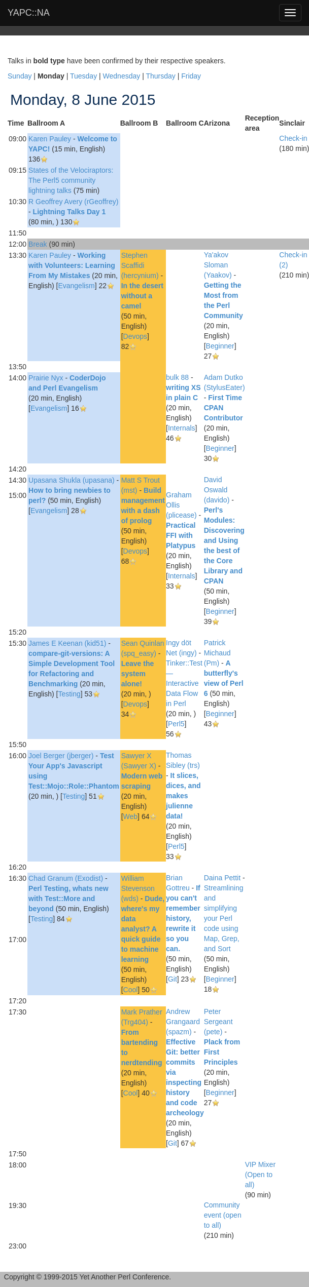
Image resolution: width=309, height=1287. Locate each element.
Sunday (19, 76)
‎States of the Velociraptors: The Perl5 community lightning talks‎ (70, 180)
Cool (130, 990)
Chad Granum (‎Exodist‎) (65, 878)
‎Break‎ (37, 244)
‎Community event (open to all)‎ (223, 1215)
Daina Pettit (222, 878)
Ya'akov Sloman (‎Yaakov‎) (218, 265)
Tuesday (83, 76)
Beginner (220, 346)
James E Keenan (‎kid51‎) (67, 643)
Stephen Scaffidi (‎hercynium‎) (140, 265)
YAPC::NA (29, 13)
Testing (69, 694)
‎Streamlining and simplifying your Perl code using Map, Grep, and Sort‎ (224, 918)
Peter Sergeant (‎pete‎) (218, 1021)
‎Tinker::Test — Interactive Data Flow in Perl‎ (184, 683)
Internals (181, 428)
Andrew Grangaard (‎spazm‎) (183, 1021)
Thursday (160, 76)
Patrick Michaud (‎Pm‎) (217, 653)
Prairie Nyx (45, 378)
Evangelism (76, 286)
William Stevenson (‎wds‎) (138, 888)
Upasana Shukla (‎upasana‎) (71, 480)
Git (172, 979)
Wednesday (122, 76)
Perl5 (176, 724)
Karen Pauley (49, 139)
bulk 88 (177, 377)
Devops (135, 336)
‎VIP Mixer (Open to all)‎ (260, 1174)
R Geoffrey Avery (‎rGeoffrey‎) (73, 202)
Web (130, 816)
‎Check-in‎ (293, 138)
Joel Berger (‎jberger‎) (60, 756)
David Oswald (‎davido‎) (217, 490)
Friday (191, 76)
